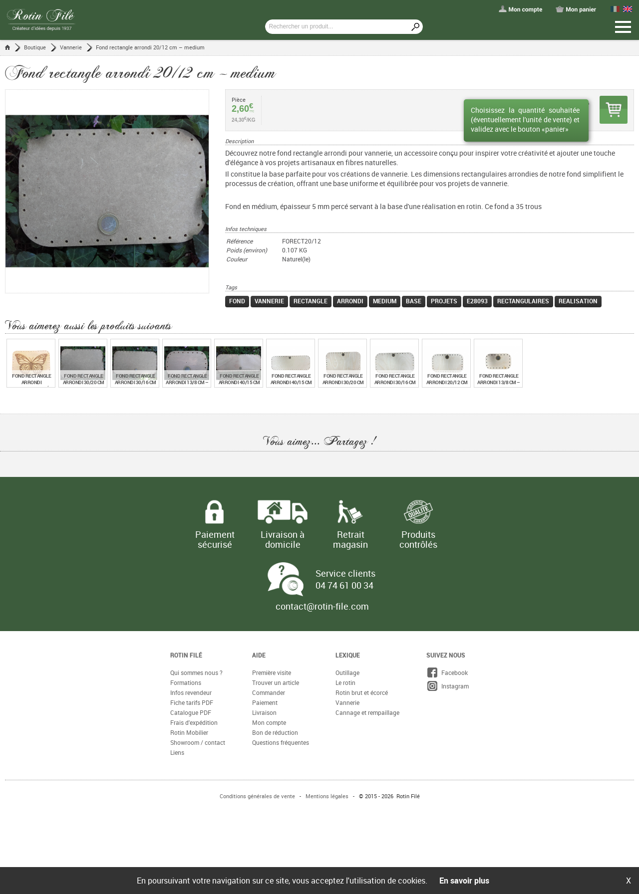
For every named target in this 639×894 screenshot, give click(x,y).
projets (444, 301)
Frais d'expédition (194, 722)
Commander (268, 692)
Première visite (271, 672)
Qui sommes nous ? (196, 672)
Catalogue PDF (190, 712)
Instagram (447, 686)
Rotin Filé (186, 655)
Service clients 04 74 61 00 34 (345, 579)
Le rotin (345, 682)
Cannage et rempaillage (367, 712)
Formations (185, 682)
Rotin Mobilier (189, 732)
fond (237, 301)
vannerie (269, 301)
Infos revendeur (191, 692)
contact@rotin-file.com (322, 606)
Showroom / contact (197, 742)
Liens (177, 752)
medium (384, 301)
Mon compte (269, 722)
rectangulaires (523, 301)
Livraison (264, 712)
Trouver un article (275, 682)
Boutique (35, 47)
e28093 (477, 301)
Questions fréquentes (280, 742)
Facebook (447, 672)
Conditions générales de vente (257, 796)
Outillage (347, 672)
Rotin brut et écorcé (361, 692)
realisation (578, 301)
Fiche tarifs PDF (191, 702)
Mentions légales (327, 796)
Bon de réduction (275, 732)
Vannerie (71, 47)
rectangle (310, 301)
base (413, 301)
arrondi (350, 301)
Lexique (347, 655)
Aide (259, 655)
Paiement (265, 702)
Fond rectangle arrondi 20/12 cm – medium (150, 47)
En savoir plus (464, 880)
